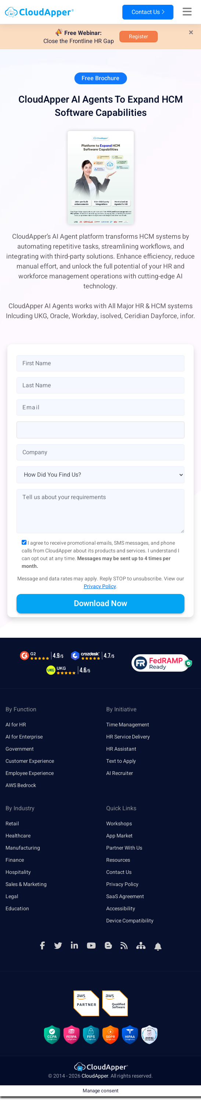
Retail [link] (12, 824)
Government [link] (20, 749)
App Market (119, 836)
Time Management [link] (127, 725)
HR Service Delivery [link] (128, 737)
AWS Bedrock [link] (21, 785)
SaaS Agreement (125, 896)
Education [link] (17, 908)
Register (138, 36)
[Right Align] (187, 12)
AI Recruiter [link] (119, 773)
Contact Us (148, 12)
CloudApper (95, 1076)
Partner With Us (124, 848)
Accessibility (120, 908)
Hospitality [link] (18, 872)
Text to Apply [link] (121, 761)
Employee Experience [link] (30, 773)
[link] (101, 1067)
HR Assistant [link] (121, 749)
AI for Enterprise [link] (24, 737)
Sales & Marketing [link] (26, 884)
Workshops (119, 824)
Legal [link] (12, 896)
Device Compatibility (130, 921)
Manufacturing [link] (23, 848)
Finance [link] (15, 860)
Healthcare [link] (18, 836)
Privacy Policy (100, 586)
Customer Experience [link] (30, 761)
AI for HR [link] (16, 725)
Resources (118, 860)
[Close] (191, 33)
